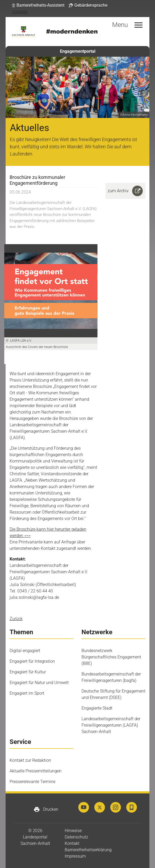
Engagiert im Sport (27, 693)
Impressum (75, 856)
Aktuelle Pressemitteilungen (36, 770)
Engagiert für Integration (32, 661)
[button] (38, 5)
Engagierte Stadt (96, 708)
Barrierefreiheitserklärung (88, 849)
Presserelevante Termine (32, 781)
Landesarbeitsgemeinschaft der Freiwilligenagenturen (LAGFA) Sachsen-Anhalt (110, 725)
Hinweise (73, 830)
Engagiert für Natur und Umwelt (39, 682)
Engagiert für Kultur (28, 671)
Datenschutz (76, 837)
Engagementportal (77, 51)
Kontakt (72, 843)
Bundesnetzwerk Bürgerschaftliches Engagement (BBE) (111, 657)
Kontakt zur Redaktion (30, 760)
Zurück (16, 618)
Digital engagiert (25, 650)
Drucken (46, 809)
